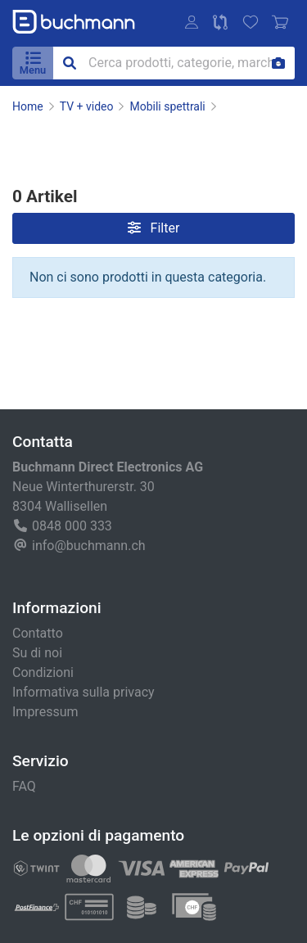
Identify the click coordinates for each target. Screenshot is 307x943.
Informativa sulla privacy (83, 692)
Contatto (37, 633)
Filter (154, 228)
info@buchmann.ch (89, 545)
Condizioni (43, 672)
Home (27, 106)
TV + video (87, 106)
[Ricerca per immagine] (278, 63)
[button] (191, 22)
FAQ (24, 786)
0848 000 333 (72, 526)
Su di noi (37, 653)
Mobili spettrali (167, 106)
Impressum (45, 712)
